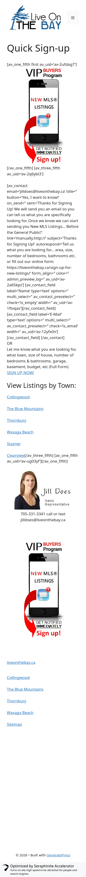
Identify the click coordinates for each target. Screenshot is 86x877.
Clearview (16, 455)
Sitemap (14, 724)
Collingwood (18, 397)
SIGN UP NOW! (20, 372)
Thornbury (16, 420)
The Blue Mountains (25, 408)
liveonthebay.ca (21, 662)
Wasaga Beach (20, 432)
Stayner (14, 443)
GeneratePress (58, 855)
